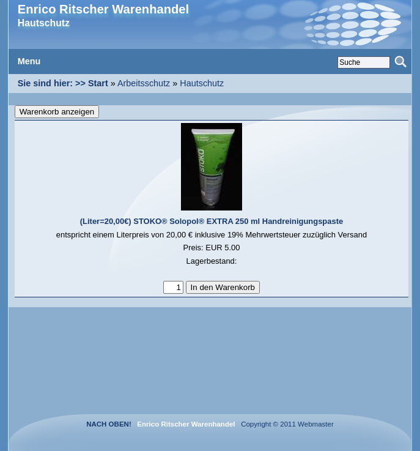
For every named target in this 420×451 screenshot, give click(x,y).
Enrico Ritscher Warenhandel (103, 9)
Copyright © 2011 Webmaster (285, 424)
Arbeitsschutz (143, 83)
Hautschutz (202, 83)
